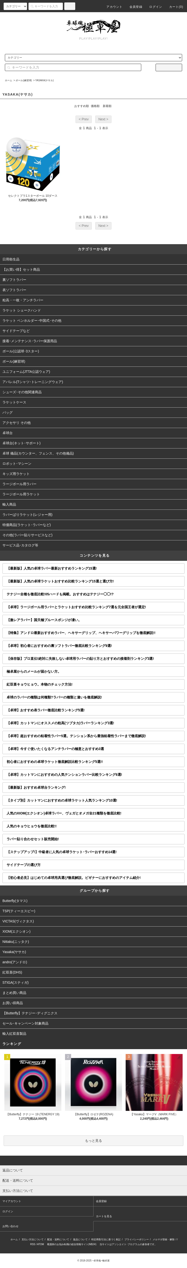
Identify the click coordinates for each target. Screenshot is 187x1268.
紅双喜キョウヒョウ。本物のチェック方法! (40, 684)
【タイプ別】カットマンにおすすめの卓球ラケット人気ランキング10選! (62, 800)
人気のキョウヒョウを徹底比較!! (31, 826)
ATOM (40, 1244)
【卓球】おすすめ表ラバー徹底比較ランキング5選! (45, 710)
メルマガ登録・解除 (164, 1239)
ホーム (8, 80)
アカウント (111, 7)
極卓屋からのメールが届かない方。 (34, 671)
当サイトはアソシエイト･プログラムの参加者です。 (128, 1244)
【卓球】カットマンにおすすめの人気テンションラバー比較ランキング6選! (64, 775)
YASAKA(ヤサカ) (44, 80)
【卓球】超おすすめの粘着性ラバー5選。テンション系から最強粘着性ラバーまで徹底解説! (76, 736)
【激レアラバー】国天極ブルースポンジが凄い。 (44, 620)
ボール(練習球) (24, 80)
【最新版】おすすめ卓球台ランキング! (36, 787)
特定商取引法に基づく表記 (106, 1239)
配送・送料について (58, 1239)
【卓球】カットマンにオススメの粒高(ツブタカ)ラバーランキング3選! (60, 723)
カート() (173, 7)
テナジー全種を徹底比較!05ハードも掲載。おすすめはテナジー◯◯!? (60, 594)
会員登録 (133, 7)
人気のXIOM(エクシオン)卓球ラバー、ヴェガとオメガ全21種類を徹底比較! (64, 813)
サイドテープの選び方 (24, 865)
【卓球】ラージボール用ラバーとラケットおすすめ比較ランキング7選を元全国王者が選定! (76, 607)
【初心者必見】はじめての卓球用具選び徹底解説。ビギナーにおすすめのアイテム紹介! (74, 878)
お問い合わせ (10, 1226)
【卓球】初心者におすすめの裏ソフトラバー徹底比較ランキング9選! (59, 646)
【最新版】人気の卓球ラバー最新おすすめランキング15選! (52, 568)
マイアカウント (11, 1201)
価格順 (95, 106)
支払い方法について (33, 1239)
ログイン (152, 7)
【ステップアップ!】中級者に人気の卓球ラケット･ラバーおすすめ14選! (62, 852)
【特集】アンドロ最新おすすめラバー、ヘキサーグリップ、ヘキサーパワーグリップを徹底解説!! (81, 633)
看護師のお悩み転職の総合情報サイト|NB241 (71, 1244)
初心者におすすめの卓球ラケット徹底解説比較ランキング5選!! (55, 762)
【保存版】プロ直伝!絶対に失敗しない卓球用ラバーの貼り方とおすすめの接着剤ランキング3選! (80, 659)
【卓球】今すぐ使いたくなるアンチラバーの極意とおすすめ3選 (55, 749)
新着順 (107, 106)
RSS (32, 1244)
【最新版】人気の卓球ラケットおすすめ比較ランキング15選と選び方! (60, 581)
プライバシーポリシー (136, 1239)
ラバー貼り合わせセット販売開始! (33, 839)
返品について (80, 1239)
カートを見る (104, 1216)
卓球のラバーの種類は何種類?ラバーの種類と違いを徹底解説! (54, 697)
